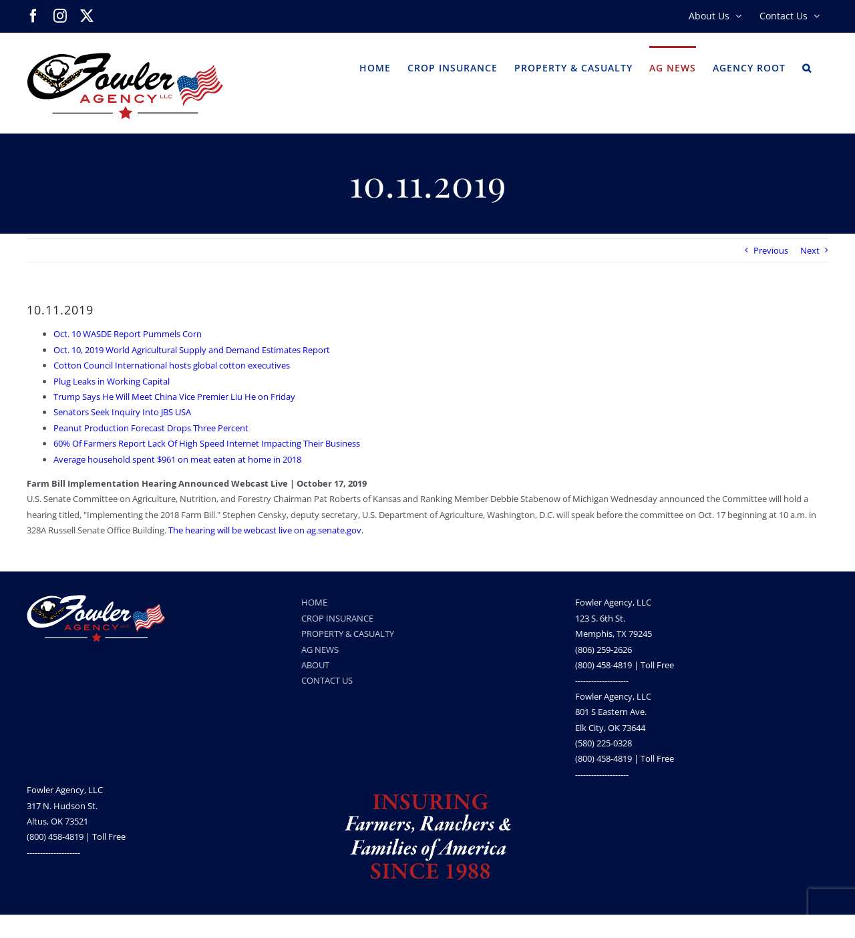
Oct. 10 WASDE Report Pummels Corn (127, 334)
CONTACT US (327, 680)
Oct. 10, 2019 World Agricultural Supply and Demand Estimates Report (191, 350)
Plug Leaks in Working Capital (111, 381)
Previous (770, 250)
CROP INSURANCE (337, 618)
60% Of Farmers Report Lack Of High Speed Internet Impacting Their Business (206, 443)
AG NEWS (320, 650)
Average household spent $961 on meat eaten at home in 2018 (177, 459)
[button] (807, 66)
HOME (314, 602)
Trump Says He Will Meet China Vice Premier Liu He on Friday (174, 397)
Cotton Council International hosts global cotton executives (171, 365)
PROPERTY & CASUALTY (347, 634)
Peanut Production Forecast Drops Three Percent (150, 428)
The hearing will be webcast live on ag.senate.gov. (265, 530)
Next (810, 250)
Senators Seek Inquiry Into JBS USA (122, 412)
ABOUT (315, 665)
